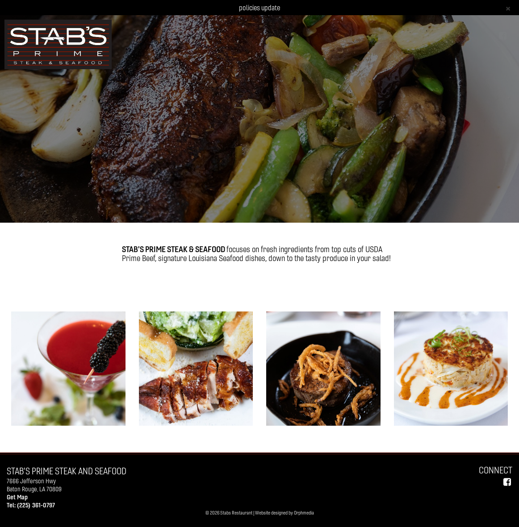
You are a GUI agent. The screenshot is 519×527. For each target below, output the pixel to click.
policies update (259, 7)
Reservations (441, 191)
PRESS (345, 192)
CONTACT (386, 192)
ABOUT (121, 192)
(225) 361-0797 (36, 505)
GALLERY (201, 192)
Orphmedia (304, 513)
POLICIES (305, 192)
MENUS (160, 192)
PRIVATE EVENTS (253, 192)
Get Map (17, 497)
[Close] (508, 7)
